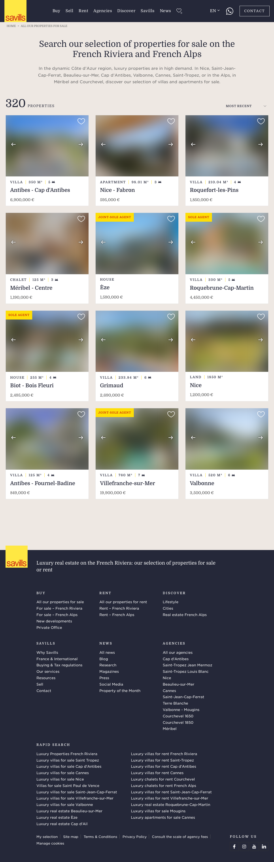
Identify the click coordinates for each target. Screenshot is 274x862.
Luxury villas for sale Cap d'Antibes (68, 766)
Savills (148, 11)
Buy (56, 11)
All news (107, 652)
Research (107, 665)
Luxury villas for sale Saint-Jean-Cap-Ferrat (76, 792)
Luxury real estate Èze (56, 817)
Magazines (109, 671)
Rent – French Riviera (119, 608)
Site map (70, 836)
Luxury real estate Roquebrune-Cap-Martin (170, 804)
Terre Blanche (175, 703)
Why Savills (47, 652)
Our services (47, 671)
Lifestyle (170, 601)
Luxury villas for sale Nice (60, 779)
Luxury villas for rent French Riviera (164, 753)
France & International (57, 658)
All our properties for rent (123, 601)
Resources (45, 677)
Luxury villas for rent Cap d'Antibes (163, 766)
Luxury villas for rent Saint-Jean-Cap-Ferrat (171, 792)
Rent (83, 11)
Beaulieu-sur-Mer (178, 684)
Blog (103, 658)
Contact (254, 11)
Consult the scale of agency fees (180, 836)
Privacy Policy (135, 836)
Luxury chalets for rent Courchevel (163, 779)
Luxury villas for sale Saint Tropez (67, 760)
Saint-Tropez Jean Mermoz (187, 665)
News (165, 11)
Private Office (49, 627)
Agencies (102, 11)
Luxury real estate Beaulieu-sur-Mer (69, 811)
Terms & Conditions (100, 836)
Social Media (111, 684)
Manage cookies (50, 843)
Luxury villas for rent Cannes (157, 772)
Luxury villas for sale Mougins (158, 811)
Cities (168, 608)
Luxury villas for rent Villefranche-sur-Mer (169, 798)
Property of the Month (119, 690)
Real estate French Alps (185, 614)
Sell (69, 11)
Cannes (169, 690)
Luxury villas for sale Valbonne (64, 804)
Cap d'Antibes (176, 658)
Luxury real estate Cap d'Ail (62, 823)
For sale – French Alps (56, 614)
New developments (54, 621)
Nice (167, 677)
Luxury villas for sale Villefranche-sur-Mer (74, 798)
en (215, 11)
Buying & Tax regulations (59, 665)
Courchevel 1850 (178, 722)
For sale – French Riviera (59, 608)
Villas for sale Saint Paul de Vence (67, 785)
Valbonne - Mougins (181, 709)
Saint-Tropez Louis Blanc (186, 671)
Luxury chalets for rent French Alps (163, 785)
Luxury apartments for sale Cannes (163, 817)
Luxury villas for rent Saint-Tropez (162, 760)
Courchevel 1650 (178, 716)
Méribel (170, 728)
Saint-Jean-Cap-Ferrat (183, 696)
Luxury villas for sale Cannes (62, 772)
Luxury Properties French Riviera (66, 753)
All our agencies (178, 652)
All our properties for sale (60, 601)
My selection (47, 836)
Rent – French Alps (116, 614)
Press (104, 677)
